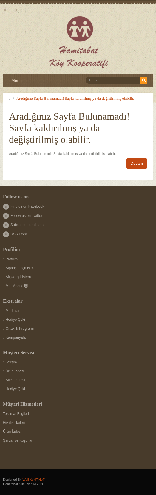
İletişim (10, 362)
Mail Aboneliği (15, 286)
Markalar (11, 311)
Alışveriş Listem (17, 277)
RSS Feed (15, 234)
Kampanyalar (15, 337)
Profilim (10, 259)
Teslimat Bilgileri (16, 414)
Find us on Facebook (23, 206)
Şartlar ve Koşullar (18, 440)
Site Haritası (14, 380)
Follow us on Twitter (22, 216)
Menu (15, 80)
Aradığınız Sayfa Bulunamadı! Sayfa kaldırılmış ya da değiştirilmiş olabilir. (75, 98)
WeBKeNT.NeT (33, 479)
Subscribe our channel (24, 225)
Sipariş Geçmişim (18, 268)
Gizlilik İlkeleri (14, 423)
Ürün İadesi (13, 371)
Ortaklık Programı (18, 328)
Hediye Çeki (14, 319)
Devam (137, 163)
